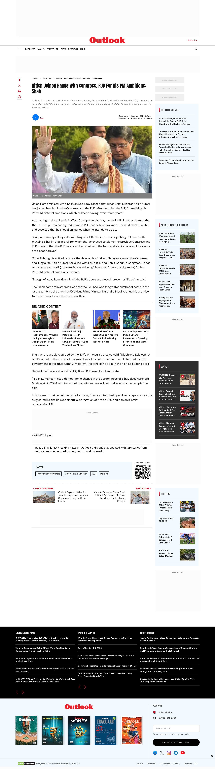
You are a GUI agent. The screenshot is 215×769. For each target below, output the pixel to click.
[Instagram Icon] (169, 753)
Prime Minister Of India (48, 473)
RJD (94, 473)
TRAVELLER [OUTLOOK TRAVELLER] (53, 49)
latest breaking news (63, 447)
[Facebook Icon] (155, 753)
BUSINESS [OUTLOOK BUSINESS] (30, 49)
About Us (139, 764)
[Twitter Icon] (162, 753)
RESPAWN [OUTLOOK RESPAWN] (73, 49)
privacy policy (183, 734)
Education (69, 451)
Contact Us (151, 764)
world (99, 451)
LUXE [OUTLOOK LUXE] (82, 49)
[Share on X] (19, 85)
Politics (104, 473)
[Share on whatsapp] (19, 96)
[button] (17, 692)
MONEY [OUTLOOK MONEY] (41, 49)
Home (35, 78)
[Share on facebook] (19, 80)
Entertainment (52, 451)
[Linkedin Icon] (175, 753)
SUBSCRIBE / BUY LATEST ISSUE (176, 742)
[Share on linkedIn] (19, 91)
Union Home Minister (76, 473)
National (47, 78)
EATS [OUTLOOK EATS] (63, 49)
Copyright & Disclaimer (170, 764)
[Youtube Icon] (182, 753)
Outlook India (89, 447)
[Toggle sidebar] (20, 49)
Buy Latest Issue (167, 718)
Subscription (165, 712)
